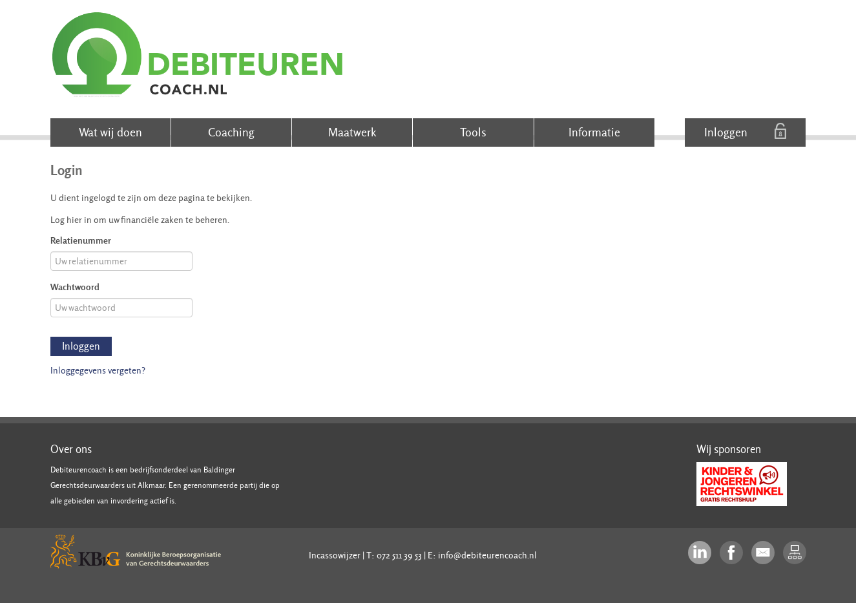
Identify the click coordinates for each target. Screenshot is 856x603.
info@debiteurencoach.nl (487, 555)
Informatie (594, 132)
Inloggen (745, 131)
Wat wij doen (110, 132)
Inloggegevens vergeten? (97, 370)
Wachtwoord (74, 286)
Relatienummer (80, 240)
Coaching (231, 132)
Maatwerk (352, 132)
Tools (473, 132)
